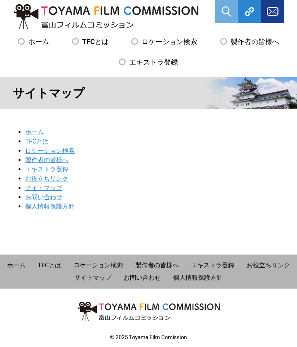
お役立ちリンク (46, 178)
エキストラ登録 (153, 62)
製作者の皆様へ (254, 42)
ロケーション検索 (169, 42)
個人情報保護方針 (50, 206)
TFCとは (95, 42)
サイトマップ (43, 187)
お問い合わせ (43, 197)
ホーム (38, 42)
